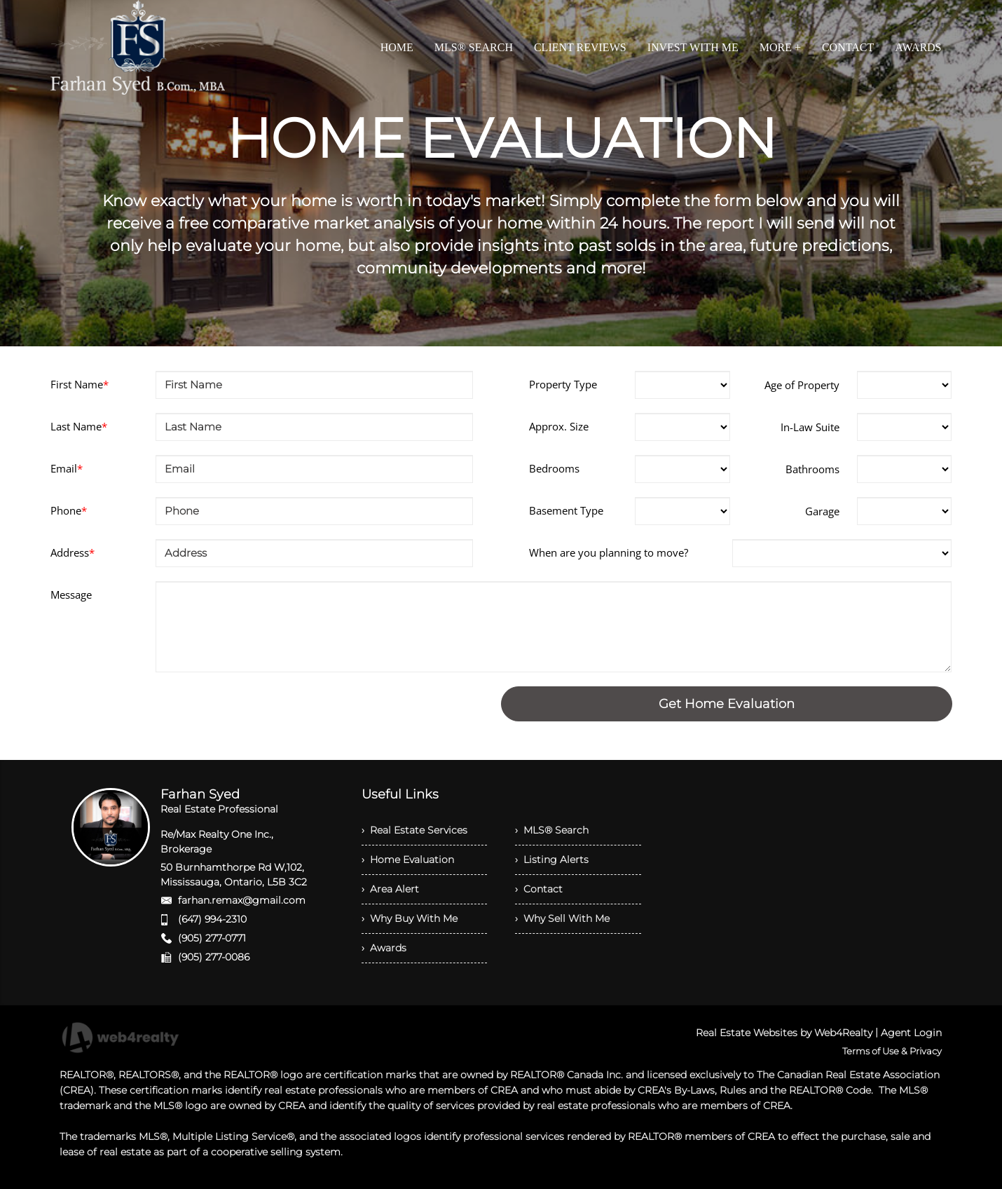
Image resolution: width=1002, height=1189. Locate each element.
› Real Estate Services (414, 830)
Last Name (78, 426)
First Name (79, 384)
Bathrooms (812, 469)
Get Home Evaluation (727, 704)
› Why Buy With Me (410, 918)
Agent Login (911, 1032)
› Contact (539, 889)
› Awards (384, 948)
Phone (68, 510)
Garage (822, 511)
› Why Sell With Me (562, 918)
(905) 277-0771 (212, 938)
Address (72, 552)
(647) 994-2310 (212, 919)
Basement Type (566, 510)
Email (66, 468)
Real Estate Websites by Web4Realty (784, 1032)
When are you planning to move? (608, 552)
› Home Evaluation (408, 859)
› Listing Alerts (552, 859)
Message (71, 594)
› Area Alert (390, 889)
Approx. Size (559, 426)
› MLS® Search (552, 830)
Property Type (563, 384)
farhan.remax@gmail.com (242, 900)
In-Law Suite (810, 427)
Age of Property (801, 385)
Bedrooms (554, 468)
